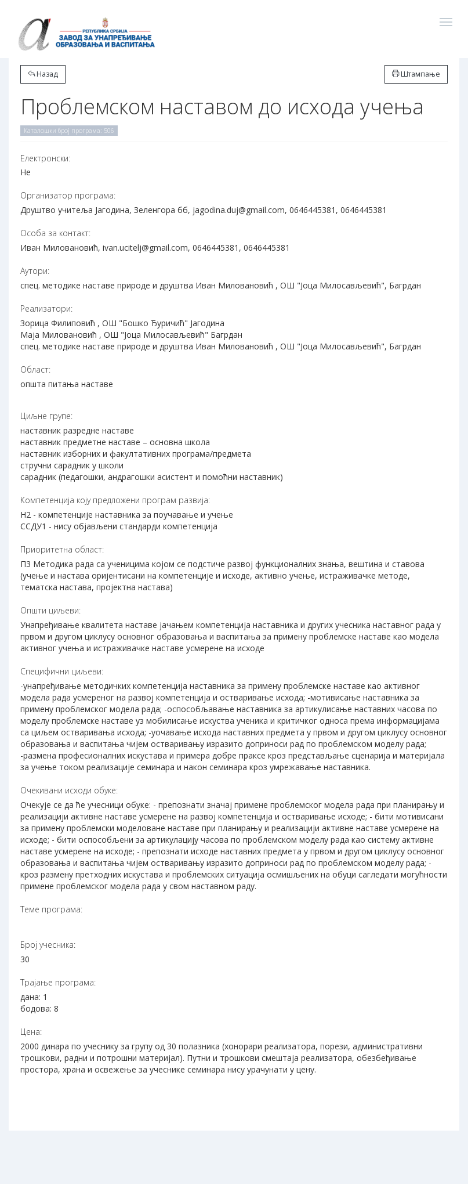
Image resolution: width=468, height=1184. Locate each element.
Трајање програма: (58, 982)
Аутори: (34, 270)
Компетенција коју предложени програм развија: (115, 500)
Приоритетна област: (62, 549)
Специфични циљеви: (61, 671)
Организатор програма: (67, 195)
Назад (43, 74)
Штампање (416, 74)
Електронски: (45, 158)
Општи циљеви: (50, 610)
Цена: (31, 1031)
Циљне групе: (46, 415)
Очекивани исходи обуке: (69, 790)
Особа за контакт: (55, 233)
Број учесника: (47, 944)
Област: (35, 369)
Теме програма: (51, 909)
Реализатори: (46, 308)
